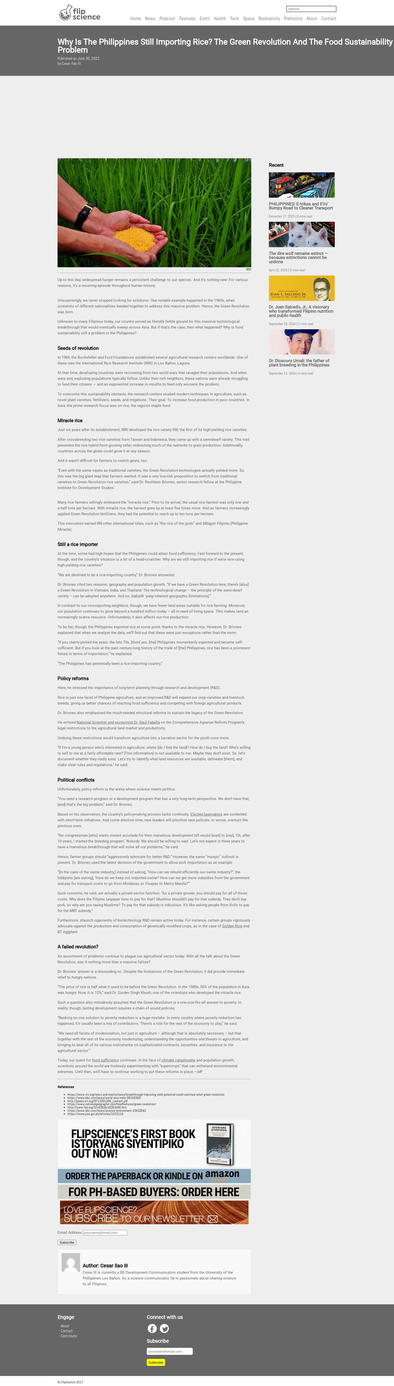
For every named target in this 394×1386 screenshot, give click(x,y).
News (150, 18)
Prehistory (293, 18)
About (312, 18)
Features (187, 18)
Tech (234, 18)
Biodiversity (269, 18)
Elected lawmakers (206, 814)
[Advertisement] (197, 117)
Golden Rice (232, 926)
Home (135, 18)
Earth (205, 18)
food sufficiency (105, 1060)
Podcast (167, 18)
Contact (328, 18)
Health (220, 18)
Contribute (69, 1336)
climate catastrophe (178, 1060)
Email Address (70, 1232)
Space (249, 18)
